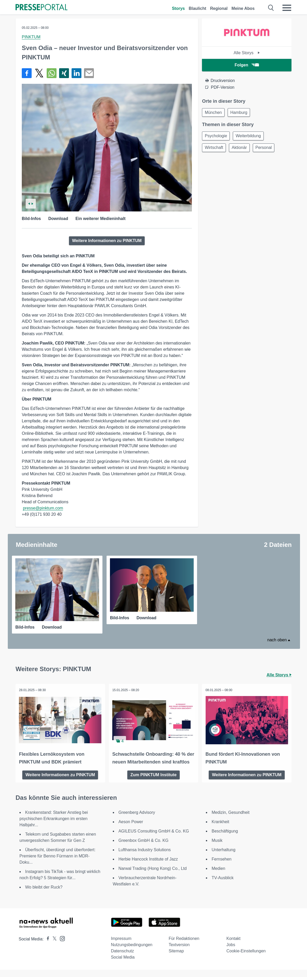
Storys (178, 8)
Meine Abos (243, 8)
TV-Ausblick (222, 885)
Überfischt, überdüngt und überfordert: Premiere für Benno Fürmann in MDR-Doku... (57, 863)
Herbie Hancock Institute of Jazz (148, 866)
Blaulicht (197, 8)
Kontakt (233, 946)
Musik (217, 847)
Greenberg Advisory (136, 819)
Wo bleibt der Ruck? (43, 894)
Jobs (230, 952)
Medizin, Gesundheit (230, 819)
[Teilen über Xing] (64, 73)
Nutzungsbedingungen (131, 952)
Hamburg (240, 113)
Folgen (247, 65)
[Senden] (89, 73)
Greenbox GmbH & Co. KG (143, 847)
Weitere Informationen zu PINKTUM (107, 240)
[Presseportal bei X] (53, 946)
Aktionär (241, 149)
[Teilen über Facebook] (27, 73)
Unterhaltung (223, 857)
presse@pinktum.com (43, 508)
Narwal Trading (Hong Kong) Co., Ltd (152, 875)
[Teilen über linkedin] (76, 73)
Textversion (179, 952)
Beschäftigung (225, 838)
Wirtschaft (214, 149)
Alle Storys (247, 53)
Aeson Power (130, 829)
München (213, 113)
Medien (218, 875)
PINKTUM (31, 37)
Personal (267, 149)
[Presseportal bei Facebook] (46, 946)
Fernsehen (222, 866)
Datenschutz (122, 958)
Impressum (121, 946)
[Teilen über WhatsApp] (52, 73)
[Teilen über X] (39, 73)
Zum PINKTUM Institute (153, 782)
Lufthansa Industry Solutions (144, 857)
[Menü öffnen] (286, 7)
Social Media (123, 964)
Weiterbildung (250, 137)
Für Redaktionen (184, 946)
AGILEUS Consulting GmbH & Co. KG (153, 838)
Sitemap (176, 958)
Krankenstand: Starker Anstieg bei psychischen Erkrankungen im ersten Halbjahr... (53, 825)
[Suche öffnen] (271, 7)
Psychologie (216, 137)
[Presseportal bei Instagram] (61, 945)
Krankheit (220, 829)
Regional (219, 8)
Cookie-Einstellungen (246, 958)
